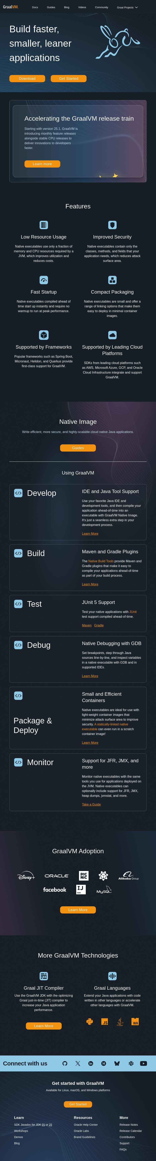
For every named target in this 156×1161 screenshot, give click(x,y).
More (124, 1118)
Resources (83, 1118)
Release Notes (129, 1124)
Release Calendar (131, 1130)
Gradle (99, 625)
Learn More (90, 533)
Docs (35, 7)
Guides (51, 7)
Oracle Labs (81, 1130)
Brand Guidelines (84, 1137)
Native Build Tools (101, 561)
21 (43, 1124)
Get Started (68, 79)
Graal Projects (125, 7)
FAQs (123, 1149)
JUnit (132, 612)
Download (27, 79)
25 (50, 1124)
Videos (82, 7)
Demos (18, 1137)
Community (101, 7)
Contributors (127, 1137)
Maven (87, 625)
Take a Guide (91, 804)
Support (124, 1143)
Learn (19, 1118)
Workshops (21, 1130)
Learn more (42, 164)
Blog (66, 7)
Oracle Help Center (86, 1124)
